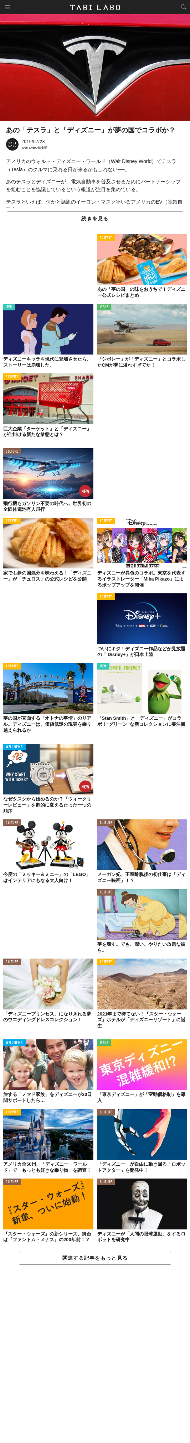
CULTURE (12, 452)
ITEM (9, 307)
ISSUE (104, 307)
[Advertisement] (95, 1354)
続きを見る (94, 218)
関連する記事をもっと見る (95, 1258)
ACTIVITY (106, 238)
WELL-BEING (14, 747)
